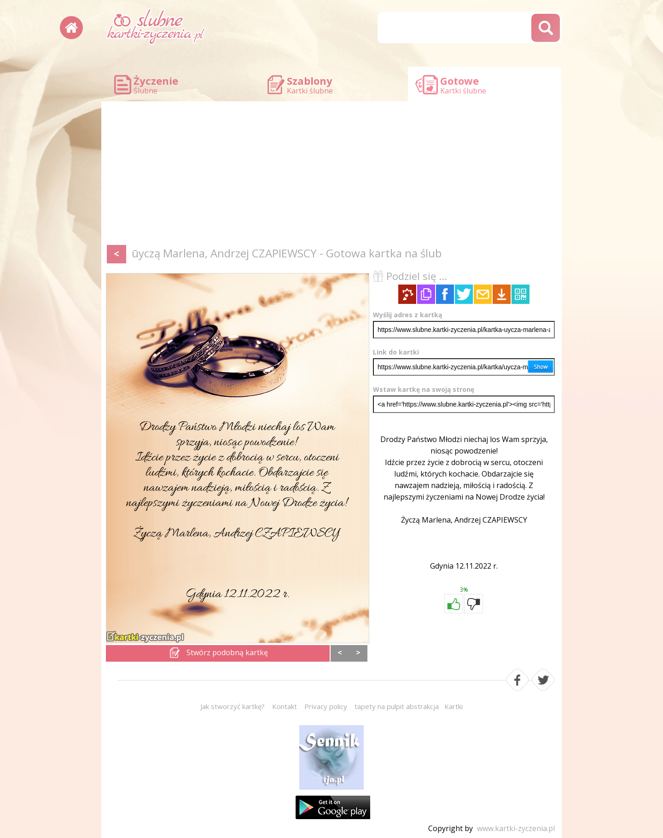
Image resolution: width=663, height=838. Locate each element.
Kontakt (284, 706)
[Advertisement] (331, 175)
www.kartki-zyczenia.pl (516, 828)
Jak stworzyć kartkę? (232, 706)
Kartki (453, 706)
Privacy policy (325, 706)
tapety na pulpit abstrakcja (397, 706)
